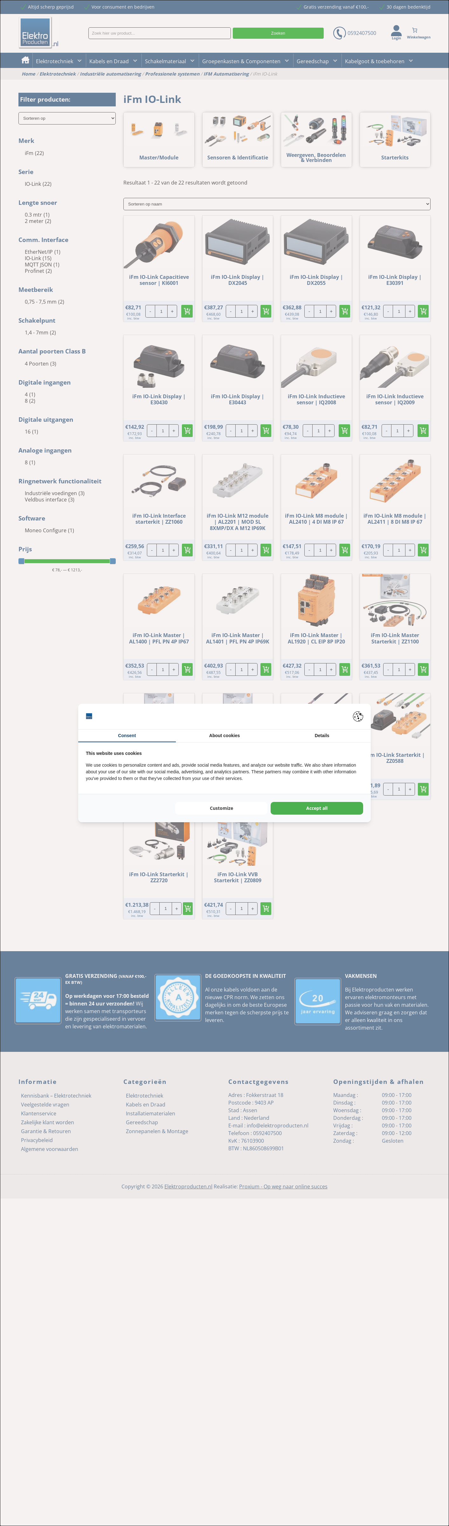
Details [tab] (322, 735)
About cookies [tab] (224, 735)
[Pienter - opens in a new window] (358, 716)
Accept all (317, 808)
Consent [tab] (127, 735)
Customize (221, 808)
